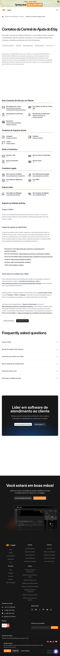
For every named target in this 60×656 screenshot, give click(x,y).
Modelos (10, 579)
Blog (11, 569)
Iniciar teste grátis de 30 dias (23, 424)
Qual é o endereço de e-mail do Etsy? (30, 364)
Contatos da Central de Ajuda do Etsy (35, 16)
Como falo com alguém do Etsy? (30, 378)
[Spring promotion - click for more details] (30, 3)
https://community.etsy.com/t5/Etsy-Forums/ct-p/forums (36, 256)
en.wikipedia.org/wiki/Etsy (13, 194)
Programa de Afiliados (49, 558)
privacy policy (12, 647)
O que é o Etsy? (30, 342)
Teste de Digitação (10, 582)
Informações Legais (49, 561)
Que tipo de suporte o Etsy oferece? (30, 349)
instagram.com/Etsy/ (11, 138)
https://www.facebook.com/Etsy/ (21, 262)
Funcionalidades (10, 556)
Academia (10, 576)
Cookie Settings (25, 650)
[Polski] (56, 641)
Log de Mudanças (30, 558)
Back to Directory (8, 321)
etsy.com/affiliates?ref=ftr (39, 194)
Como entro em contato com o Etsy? (30, 357)
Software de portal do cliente (30, 594)
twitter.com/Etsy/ (10, 143)
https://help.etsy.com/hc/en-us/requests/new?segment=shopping (22, 283)
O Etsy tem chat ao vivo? (30, 371)
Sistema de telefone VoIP (30, 580)
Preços (10, 552)
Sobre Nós (49, 548)
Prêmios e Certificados (49, 551)
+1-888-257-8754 (9, 610)
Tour (11, 562)
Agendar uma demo (39, 498)
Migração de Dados (30, 551)
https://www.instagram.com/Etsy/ (21, 259)
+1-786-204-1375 (9, 613)
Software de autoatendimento (30, 583)
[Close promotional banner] (58, 2)
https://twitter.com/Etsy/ (16, 265)
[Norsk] (53, 641)
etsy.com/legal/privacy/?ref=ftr (41, 175)
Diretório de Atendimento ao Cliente (14, 16)
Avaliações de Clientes (49, 555)
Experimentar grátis (22, 320)
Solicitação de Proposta (30, 561)
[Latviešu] (48, 641)
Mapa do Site (50, 652)
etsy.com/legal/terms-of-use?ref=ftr (15, 175)
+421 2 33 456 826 (9, 607)
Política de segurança (46, 650)
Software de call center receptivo (30, 586)
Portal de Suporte (30, 548)
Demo (10, 549)
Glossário (10, 573)
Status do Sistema (30, 555)
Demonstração (40, 424)
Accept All (7, 650)
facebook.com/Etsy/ (38, 138)
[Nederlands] (51, 641)
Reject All (15, 650)
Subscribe (54, 627)
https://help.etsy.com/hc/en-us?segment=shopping (34, 254)
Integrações (11, 559)
